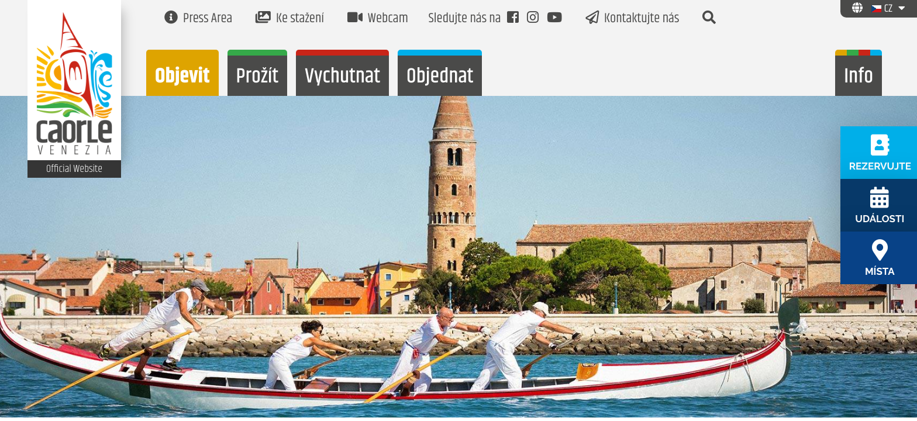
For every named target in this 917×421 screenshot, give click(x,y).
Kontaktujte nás (632, 19)
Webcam (377, 19)
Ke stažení (290, 19)
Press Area (198, 19)
